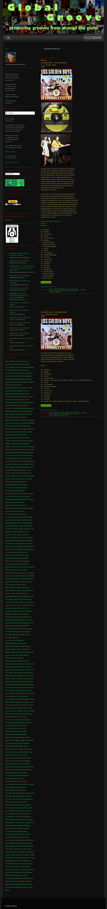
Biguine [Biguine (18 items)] (7, 414)
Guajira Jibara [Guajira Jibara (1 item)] (9, 561)
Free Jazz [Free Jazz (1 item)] (8, 537)
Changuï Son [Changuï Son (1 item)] (15, 458)
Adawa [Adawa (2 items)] (22, 364)
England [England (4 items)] (29, 523)
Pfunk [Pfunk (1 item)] (20, 699)
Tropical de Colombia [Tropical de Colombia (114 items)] (18, 852)
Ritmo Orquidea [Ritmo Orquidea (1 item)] (18, 752)
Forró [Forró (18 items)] (24, 532)
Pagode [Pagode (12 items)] (23, 673)
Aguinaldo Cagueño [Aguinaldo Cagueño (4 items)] (25, 379)
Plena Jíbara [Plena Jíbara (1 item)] (18, 705)
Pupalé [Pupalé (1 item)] (17, 731)
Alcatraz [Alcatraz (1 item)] (8, 396)
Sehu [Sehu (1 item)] (19, 778)
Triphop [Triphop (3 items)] (29, 849)
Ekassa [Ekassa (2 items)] (28, 520)
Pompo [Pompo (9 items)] (13, 708)
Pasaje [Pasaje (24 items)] (15, 681)
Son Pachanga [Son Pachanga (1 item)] (10, 819)
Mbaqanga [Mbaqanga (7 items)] (23, 623)
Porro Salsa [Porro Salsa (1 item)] (26, 720)
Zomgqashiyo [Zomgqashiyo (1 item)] (18, 887)
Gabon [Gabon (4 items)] (30, 537)
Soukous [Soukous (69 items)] (28, 822)
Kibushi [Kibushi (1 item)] (23, 599)
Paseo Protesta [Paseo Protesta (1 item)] (10, 690)
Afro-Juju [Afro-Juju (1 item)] (8, 373)
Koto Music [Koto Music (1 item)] (8, 602)
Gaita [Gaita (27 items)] (12, 540)
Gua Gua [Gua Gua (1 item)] (17, 552)
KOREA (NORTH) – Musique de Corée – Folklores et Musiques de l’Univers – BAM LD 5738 (21, 268)
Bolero (51, 289)
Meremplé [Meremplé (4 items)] (8, 631)
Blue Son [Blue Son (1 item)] (19, 417)
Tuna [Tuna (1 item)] (13, 858)
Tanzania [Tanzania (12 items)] (17, 840)
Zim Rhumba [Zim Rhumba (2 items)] (9, 887)
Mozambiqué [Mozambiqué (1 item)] (24, 655)
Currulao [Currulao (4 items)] (19, 496)
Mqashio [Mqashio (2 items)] (20, 658)
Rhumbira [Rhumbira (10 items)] (14, 743)
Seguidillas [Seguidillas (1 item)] (8, 778)
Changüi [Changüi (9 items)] (22, 458)
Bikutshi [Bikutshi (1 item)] (24, 414)
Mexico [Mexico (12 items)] (18, 646)
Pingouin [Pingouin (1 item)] (12, 702)
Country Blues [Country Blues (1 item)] (9, 479)
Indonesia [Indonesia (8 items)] (28, 582)
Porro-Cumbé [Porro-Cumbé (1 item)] (27, 708)
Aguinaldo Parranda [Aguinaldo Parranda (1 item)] (11, 394)
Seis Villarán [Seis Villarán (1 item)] (17, 799)
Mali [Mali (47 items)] (15, 614)
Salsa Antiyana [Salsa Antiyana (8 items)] (21, 767)
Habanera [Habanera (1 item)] (18, 576)
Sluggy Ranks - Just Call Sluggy (19, 275)
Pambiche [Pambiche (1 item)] (20, 676)
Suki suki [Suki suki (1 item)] (26, 828)
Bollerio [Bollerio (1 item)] (25, 423)
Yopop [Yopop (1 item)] (21, 875)
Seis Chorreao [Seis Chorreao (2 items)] (10, 787)
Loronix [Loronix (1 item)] (27, 608)
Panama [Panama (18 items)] (8, 678)
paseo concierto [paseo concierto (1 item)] (10, 687)
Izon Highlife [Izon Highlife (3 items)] (17, 584)
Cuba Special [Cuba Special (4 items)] (9, 482)
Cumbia (61, 412)
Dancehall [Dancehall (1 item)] (16, 499)
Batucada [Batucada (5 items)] (30, 408)
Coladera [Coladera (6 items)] (12, 467)
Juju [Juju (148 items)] (27, 593)
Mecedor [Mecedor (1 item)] (30, 623)
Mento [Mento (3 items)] (28, 626)
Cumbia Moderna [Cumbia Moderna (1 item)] (19, 490)
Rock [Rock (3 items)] (16, 755)
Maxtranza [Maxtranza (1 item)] (28, 620)
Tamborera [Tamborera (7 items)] (13, 837)
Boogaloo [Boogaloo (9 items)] (24, 429)
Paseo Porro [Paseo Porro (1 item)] (31, 687)
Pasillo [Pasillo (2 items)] (32, 693)
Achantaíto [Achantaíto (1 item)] (16, 364)
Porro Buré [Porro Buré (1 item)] (8, 714)
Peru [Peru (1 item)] (15, 699)
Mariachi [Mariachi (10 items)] (8, 620)
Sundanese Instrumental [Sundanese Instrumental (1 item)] (13, 831)
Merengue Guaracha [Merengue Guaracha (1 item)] (12, 637)
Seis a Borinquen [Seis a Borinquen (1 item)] (10, 781)
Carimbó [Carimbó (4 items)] (8, 452)
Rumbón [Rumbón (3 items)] (27, 764)
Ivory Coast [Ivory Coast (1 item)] (9, 584)
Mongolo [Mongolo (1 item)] (8, 649)
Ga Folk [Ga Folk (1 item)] (7, 540)
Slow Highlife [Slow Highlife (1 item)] (26, 805)
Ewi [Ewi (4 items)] (10, 529)
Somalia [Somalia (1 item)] (21, 808)
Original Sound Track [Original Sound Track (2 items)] (26, 670)
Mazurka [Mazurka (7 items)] (12, 623)
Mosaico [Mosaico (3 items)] (8, 655)
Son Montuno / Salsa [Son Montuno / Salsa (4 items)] (12, 817)
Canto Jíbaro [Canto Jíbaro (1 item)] (30, 446)
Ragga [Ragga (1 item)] (16, 737)
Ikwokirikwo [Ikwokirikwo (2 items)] (17, 582)
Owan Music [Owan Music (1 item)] (9, 673)
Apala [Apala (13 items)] (7, 399)
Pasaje (69, 290)
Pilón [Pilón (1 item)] (6, 702)
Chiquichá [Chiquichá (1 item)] (8, 464)
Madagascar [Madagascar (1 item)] (9, 614)
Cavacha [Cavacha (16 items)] (14, 452)
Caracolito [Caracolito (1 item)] (31, 449)
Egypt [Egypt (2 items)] (24, 520)
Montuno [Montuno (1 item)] (14, 649)
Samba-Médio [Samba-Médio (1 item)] (27, 770)
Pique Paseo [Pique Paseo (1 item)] (19, 702)
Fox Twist (71, 289)
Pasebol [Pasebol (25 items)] (14, 684)
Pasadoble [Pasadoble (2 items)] (8, 681)
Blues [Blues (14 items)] (14, 417)
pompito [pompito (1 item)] (7, 708)
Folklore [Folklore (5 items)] (19, 532)
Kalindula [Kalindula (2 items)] (13, 599)
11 (43, 316)
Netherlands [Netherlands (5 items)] (9, 664)
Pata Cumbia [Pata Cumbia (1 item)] (17, 696)
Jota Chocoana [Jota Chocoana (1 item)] (21, 593)
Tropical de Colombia (55, 292)
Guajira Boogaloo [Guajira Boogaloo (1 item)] (11, 558)
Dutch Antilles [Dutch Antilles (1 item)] (28, 517)
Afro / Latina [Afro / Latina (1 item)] (9, 376)
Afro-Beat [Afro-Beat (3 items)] (11, 370)
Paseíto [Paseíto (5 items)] (27, 693)
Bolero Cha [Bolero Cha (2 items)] (20, 420)
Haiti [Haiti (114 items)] (22, 576)
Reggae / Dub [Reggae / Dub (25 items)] (24, 740)
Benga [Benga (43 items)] (26, 411)
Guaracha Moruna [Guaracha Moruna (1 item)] (11, 567)
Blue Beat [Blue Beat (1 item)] (8, 417)
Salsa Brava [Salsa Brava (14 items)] (30, 767)
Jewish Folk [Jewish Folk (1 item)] (24, 590)
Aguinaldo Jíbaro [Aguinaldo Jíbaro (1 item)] (10, 391)
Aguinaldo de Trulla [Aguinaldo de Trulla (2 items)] (25, 388)
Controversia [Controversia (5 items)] (27, 473)
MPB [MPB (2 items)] (15, 658)
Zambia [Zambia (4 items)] (17, 881)
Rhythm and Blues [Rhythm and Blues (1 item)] (24, 743)
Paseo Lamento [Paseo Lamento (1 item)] (21, 687)
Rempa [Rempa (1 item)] (31, 740)
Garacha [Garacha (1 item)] (8, 543)
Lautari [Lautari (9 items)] (30, 605)
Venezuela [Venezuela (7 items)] (25, 869)
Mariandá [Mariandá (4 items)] (14, 620)
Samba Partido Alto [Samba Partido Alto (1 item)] (22, 775)
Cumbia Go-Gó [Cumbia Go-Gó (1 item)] (10, 488)
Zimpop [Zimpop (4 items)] (29, 884)
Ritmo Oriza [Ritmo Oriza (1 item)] (9, 752)
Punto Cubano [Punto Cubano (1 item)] (21, 728)
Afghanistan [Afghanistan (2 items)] (30, 367)
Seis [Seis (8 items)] (22, 778)
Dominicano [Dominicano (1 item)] (20, 511)
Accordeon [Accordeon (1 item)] (8, 364)
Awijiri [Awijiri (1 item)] (7, 405)
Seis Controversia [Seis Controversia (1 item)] (11, 790)
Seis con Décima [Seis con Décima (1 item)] (20, 787)
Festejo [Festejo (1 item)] (21, 529)
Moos (7, 49)
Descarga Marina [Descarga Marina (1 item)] (10, 511)
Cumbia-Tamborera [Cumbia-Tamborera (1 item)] (11, 485)
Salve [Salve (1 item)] (7, 770)
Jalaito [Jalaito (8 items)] (23, 584)
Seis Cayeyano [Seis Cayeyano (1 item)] (22, 781)
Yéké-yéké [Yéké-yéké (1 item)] (26, 878)
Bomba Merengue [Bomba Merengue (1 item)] (24, 426)
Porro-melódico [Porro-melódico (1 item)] (18, 711)
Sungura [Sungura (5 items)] (24, 831)
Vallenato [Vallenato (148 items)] (8, 866)
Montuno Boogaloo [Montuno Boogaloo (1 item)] (23, 649)
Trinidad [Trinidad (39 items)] (23, 849)
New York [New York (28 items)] (28, 667)
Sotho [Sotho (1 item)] (23, 822)
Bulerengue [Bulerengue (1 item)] (9, 438)
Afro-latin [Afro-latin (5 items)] (14, 373)
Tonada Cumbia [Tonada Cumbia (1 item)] (28, 846)
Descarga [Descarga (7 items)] (30, 508)
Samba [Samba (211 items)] (19, 770)
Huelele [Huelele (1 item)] (14, 579)
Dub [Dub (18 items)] (21, 517)
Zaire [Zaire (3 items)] (32, 878)
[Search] (93, 37)
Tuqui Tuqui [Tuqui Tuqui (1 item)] (19, 858)
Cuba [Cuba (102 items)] (30, 479)
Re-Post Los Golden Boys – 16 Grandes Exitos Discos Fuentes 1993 (54, 62)
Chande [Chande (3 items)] (7, 458)
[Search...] (20, 113)
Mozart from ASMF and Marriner (19, 261)
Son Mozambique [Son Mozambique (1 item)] (25, 817)
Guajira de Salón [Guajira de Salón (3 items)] (22, 558)
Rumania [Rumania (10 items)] (28, 758)
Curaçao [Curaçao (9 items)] (12, 496)
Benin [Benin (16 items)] (31, 411)
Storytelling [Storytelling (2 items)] (26, 825)
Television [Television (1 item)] (30, 840)
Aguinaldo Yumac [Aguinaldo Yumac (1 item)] (24, 394)
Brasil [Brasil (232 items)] (20, 432)
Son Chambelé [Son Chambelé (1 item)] (10, 811)
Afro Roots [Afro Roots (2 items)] (21, 376)
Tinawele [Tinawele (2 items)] (29, 843)
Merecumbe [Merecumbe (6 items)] (20, 629)
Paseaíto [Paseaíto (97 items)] (8, 684)
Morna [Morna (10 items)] (32, 652)
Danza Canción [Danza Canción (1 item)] (30, 499)
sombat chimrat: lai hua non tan (19, 288)
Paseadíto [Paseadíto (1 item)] (29, 681)
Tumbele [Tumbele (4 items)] (32, 855)
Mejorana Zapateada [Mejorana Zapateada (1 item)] (18, 626)
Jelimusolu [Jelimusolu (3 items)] (16, 590)
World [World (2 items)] (7, 875)
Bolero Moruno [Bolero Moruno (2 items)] (10, 423)
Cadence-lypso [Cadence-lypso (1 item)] (16, 441)
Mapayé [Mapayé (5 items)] (21, 617)
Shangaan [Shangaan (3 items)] (19, 802)
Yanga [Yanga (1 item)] (16, 875)
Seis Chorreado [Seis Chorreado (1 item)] (29, 784)
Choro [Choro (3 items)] (20, 464)
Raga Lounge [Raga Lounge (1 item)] (9, 737)
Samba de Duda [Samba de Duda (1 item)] (10, 775)
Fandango (62, 289)
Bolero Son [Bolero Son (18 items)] (18, 423)
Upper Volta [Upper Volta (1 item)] (20, 864)
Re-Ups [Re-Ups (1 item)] (28, 737)
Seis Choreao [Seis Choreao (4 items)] (19, 784)
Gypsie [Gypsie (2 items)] (32, 573)
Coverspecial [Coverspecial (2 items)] (19, 479)
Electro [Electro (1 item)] (17, 523)
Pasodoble (76, 413)
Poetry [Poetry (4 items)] (31, 705)
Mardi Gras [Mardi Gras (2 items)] (27, 617)
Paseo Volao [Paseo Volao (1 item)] (20, 693)
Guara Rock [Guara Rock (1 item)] (23, 570)
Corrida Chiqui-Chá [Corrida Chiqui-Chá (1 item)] (11, 476)
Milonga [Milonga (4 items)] (27, 646)
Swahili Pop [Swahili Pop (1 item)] (9, 834)
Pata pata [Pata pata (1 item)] (24, 696)
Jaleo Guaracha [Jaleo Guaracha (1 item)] (10, 587)
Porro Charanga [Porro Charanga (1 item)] (18, 714)
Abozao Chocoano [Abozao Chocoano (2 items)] (22, 361)
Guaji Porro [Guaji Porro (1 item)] (20, 555)
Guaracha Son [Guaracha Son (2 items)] (22, 567)
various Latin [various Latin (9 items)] (9, 869)
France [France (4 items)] (14, 535)
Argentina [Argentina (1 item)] (21, 399)
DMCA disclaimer (10, 152)
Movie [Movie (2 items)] (18, 655)
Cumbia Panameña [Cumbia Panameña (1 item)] (11, 493)
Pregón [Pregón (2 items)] (7, 725)
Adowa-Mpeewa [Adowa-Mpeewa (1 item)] (10, 367)
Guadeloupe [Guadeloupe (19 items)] (9, 552)
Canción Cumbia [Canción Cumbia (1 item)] (10, 446)
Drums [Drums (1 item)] (18, 517)
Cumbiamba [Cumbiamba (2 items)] (9, 490)
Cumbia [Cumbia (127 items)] (23, 482)
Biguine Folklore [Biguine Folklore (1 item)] (15, 414)
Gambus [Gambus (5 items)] (23, 540)
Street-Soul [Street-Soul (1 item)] (9, 828)
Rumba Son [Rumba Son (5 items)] (20, 764)
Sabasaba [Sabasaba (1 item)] (8, 767)
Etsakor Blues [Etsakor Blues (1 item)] (27, 526)
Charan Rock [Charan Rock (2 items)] (9, 461)
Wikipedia (44, 225)
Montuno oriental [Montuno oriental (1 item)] (10, 652)
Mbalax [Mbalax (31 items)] (17, 623)
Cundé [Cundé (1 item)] (7, 496)
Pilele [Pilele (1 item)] (32, 699)
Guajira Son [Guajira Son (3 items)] (18, 561)
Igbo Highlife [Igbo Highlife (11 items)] (29, 579)
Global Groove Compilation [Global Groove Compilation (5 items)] (14, 546)
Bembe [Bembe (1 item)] (21, 411)
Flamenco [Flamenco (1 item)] (27, 529)
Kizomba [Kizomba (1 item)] (28, 599)
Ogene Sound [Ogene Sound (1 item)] (14, 670)
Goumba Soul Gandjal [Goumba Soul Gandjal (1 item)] (22, 549)
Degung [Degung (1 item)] (23, 508)
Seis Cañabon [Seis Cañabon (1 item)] (9, 784)
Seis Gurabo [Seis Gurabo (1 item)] (30, 793)
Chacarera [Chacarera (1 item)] (8, 455)
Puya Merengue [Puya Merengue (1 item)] (10, 734)
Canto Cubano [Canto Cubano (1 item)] (21, 446)
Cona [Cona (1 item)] (28, 470)
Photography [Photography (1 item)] (26, 699)
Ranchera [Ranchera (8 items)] (22, 737)
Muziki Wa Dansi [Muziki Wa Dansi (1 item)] (23, 661)
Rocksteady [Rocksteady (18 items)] (9, 758)
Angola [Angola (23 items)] (21, 396)
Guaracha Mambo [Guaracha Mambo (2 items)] (22, 564)
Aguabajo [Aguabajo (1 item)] (8, 379)
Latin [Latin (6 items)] (12, 605)
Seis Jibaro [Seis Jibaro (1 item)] (8, 796)
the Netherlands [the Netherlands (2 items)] (10, 843)
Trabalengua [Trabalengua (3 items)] (9, 849)
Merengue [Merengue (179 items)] (15, 631)
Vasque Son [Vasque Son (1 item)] (18, 869)
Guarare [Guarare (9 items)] (15, 570)
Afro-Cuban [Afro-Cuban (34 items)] (18, 370)
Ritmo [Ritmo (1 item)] (17, 746)
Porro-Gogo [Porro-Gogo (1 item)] (9, 711)
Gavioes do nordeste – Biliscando (19, 317)
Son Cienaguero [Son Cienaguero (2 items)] (20, 811)
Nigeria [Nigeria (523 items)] (7, 670)
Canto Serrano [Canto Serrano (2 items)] (10, 449)
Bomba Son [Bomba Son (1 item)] (9, 429)
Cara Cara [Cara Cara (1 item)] (24, 449)
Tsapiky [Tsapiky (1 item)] (31, 852)
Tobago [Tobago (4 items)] (11, 846)
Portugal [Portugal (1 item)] (8, 723)
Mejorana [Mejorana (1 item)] (8, 626)
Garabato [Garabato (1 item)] (29, 540)
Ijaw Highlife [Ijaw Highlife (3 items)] (9, 582)
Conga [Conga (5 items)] (7, 473)
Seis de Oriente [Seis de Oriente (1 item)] (10, 793)
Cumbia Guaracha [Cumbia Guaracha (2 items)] (21, 488)
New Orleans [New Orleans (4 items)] (17, 664)
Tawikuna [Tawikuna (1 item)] (24, 840)
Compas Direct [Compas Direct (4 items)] (22, 470)
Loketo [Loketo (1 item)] (22, 608)
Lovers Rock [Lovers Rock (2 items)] (14, 611)
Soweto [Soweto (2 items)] (15, 825)
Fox (67, 289)
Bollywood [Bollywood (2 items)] (31, 423)
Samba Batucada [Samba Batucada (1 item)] (10, 772)
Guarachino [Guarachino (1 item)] (9, 570)
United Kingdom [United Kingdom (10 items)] (10, 864)
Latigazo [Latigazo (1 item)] (8, 605)
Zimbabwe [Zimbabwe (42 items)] (23, 884)
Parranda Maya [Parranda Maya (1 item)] (28, 678)
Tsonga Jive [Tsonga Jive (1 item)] (14, 855)
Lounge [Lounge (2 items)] (7, 611)
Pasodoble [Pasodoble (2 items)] (8, 696)
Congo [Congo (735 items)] (12, 473)
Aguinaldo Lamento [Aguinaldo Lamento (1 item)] (23, 391)
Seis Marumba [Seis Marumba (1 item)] (17, 796)
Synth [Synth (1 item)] (15, 834)
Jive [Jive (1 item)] (32, 590)
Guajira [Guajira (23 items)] (26, 555)
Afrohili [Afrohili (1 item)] (15, 376)
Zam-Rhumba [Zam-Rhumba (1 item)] (9, 881)
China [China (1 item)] (32, 461)
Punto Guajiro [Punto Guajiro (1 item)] (9, 731)
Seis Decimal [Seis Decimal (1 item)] (21, 790)
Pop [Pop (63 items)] (17, 708)
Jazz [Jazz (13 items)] (27, 587)
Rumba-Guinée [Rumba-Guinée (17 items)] (15, 761)
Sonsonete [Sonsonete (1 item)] (8, 822)
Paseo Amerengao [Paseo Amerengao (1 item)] (27, 684)
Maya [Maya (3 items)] (7, 623)
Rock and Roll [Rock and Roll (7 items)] (22, 755)
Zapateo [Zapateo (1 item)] (28, 881)
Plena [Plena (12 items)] (31, 702)
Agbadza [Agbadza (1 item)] (28, 376)
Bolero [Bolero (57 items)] (24, 417)
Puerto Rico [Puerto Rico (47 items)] (9, 728)
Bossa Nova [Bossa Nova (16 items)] (9, 432)
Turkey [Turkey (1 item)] (25, 858)
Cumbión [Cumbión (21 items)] (31, 493)
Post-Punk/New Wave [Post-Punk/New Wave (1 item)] (18, 723)
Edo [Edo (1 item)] (12, 520)
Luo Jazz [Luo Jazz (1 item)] (22, 611)
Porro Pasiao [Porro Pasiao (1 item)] (18, 720)
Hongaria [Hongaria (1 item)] (8, 579)
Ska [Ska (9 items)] (20, 805)
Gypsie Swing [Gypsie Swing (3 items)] (9, 576)
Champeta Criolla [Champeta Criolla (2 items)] (26, 455)
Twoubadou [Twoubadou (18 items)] (9, 861)
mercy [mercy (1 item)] (14, 629)
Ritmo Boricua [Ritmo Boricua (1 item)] (24, 746)
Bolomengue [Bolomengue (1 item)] (9, 426)
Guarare (51, 290)
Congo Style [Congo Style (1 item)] (19, 473)
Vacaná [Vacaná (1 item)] (29, 864)
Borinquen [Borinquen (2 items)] (31, 429)
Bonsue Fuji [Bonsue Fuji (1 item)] (17, 429)
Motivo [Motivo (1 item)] (13, 655)
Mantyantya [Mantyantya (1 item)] (9, 617)
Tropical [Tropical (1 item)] (7, 852)
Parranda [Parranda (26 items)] (20, 678)
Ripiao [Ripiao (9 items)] (13, 746)
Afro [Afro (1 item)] (6, 370)
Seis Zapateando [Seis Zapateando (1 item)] (26, 799)
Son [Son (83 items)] (25, 808)
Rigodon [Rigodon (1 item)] (8, 746)
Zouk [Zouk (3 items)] (24, 887)
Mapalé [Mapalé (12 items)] (15, 617)
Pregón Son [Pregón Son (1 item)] (14, 725)
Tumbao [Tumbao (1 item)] (26, 855)
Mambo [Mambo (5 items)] (19, 614)
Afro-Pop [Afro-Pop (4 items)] (30, 373)
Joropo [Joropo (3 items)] (13, 593)
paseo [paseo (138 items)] (19, 684)
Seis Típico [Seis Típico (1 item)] (8, 799)
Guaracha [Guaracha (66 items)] (26, 561)
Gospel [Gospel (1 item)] (12, 549)
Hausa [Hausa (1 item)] (27, 576)
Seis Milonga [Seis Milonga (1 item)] (27, 796)
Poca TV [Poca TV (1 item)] (26, 705)
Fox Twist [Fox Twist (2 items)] (8, 535)
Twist (66, 415)
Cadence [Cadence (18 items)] (8, 441)
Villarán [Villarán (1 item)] (31, 869)
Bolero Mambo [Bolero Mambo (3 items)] (29, 420)
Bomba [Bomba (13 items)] (16, 426)
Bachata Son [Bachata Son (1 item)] (9, 408)
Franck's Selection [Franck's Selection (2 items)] (23, 535)
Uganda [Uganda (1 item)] (15, 861)
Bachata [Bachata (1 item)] (12, 405)
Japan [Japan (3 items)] (24, 587)
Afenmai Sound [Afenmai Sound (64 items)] (21, 367)
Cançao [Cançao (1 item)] (17, 449)
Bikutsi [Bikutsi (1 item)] (29, 414)
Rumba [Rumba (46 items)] (7, 761)
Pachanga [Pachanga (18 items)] (17, 673)
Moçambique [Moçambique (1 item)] (9, 658)
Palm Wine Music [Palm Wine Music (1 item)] (11, 676)
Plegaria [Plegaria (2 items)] (26, 702)
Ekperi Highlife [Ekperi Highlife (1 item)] (10, 523)
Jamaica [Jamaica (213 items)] (18, 587)
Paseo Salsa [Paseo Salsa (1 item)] (20, 690)
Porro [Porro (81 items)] (20, 708)
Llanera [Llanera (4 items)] (13, 608)
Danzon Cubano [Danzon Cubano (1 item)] (19, 502)
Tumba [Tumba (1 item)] (20, 855)
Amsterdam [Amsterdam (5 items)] (14, 396)
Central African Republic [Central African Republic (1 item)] (25, 452)
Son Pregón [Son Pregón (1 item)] (28, 819)
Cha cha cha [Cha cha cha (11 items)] (16, 455)
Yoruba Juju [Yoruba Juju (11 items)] (9, 878)
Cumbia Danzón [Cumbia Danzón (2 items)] (23, 485)
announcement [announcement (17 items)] (28, 396)
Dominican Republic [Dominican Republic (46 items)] (11, 514)
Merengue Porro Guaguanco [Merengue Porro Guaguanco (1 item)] (14, 640)
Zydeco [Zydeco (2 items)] (7, 890)
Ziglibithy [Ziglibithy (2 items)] (8, 884)
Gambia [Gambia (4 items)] (17, 540)
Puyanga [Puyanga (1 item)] (19, 734)
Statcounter (8, 220)
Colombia (56, 289)
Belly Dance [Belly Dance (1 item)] (15, 411)
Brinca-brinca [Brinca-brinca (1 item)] (9, 435)
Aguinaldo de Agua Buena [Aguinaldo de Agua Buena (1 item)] (13, 385)
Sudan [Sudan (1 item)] (21, 828)
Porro (77, 290)
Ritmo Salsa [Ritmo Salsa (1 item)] (28, 752)
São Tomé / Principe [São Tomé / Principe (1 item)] (23, 834)
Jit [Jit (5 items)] (29, 590)
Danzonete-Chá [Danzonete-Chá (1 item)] (10, 505)
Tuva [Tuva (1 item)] (29, 858)
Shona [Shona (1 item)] (25, 802)
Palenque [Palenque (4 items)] (29, 673)
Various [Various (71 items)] (17, 866)
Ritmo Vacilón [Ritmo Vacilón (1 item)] (9, 755)
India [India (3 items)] (23, 582)
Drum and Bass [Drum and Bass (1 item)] (10, 517)
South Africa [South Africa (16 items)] (9, 825)
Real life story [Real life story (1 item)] (9, 740)
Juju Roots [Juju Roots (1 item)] (24, 596)
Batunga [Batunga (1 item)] (8, 411)
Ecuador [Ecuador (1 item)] (8, 520)
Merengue (57, 290)
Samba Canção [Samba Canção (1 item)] (22, 772)
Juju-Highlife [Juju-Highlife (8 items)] (9, 596)
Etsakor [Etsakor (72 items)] (20, 526)
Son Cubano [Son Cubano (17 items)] (9, 814)
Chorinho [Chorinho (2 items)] (15, 464)
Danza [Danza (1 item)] (22, 499)
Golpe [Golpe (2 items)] (7, 549)
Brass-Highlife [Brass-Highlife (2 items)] (27, 432)
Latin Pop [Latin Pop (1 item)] (25, 605)
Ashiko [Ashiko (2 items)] (27, 399)
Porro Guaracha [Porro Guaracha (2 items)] (21, 717)
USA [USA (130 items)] (25, 864)
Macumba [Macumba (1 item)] (28, 611)
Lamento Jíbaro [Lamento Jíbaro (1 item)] (29, 602)
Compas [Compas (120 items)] (14, 470)
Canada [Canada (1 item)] (20, 443)
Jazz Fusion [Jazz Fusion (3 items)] (9, 590)
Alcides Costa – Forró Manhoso (19, 328)
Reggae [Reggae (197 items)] (17, 740)
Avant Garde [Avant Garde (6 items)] (17, 402)
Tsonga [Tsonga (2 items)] (7, 855)
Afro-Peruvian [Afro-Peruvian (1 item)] (22, 373)
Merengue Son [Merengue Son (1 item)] (21, 643)
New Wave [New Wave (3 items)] (20, 667)
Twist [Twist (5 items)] (33, 858)
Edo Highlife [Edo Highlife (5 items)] (18, 520)
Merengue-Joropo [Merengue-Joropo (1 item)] (25, 631)
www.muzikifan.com (10, 158)
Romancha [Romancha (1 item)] (16, 758)
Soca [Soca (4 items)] (16, 808)
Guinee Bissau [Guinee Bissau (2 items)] (19, 573)
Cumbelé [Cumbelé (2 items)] (17, 482)
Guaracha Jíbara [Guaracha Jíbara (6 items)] (10, 564)
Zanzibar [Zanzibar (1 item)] (22, 881)
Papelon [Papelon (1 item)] (13, 678)
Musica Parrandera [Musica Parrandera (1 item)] (11, 661)
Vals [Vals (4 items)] (13, 866)
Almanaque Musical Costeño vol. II (51, 221)
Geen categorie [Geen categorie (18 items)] (16, 543)
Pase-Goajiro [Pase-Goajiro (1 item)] (21, 681)
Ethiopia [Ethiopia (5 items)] (15, 526)
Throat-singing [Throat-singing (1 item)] (20, 843)
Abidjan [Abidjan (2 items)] (13, 361)
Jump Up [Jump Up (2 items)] (31, 596)
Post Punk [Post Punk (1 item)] (29, 723)
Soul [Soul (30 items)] (33, 822)
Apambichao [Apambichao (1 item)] (13, 399)
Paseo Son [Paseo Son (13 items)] (27, 690)
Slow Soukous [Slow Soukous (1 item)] (10, 808)
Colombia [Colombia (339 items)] (18, 467)
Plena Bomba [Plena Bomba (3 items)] (9, 705)
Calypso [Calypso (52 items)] (8, 443)
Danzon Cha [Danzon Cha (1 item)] (9, 502)
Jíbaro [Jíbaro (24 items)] (7, 599)
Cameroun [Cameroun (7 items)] (14, 443)
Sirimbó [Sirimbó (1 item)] (16, 805)
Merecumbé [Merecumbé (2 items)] (28, 629)
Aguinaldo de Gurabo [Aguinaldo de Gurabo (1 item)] (12, 388)
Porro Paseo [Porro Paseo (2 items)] (9, 720)
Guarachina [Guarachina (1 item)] (31, 567)
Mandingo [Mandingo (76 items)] (25, 614)
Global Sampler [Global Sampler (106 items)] (28, 546)
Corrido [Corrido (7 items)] (20, 476)
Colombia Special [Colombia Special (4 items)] (27, 467)
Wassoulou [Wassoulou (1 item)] (28, 872)
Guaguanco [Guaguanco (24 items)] (23, 552)
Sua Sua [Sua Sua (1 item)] (16, 828)
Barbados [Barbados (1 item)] (23, 408)
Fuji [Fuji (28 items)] (23, 537)
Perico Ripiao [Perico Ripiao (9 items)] (9, 699)
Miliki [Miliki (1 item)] (23, 646)
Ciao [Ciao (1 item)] (6, 467)
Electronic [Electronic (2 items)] (23, 523)
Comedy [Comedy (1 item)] (8, 470)
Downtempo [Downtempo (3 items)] (22, 514)
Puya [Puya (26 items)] (25, 731)
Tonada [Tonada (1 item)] (20, 846)
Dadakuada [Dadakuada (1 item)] (9, 499)
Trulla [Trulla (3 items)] (27, 852)
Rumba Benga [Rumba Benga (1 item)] (25, 761)
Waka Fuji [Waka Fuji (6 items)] (12, 872)
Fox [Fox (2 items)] (28, 532)
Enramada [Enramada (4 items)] (8, 526)
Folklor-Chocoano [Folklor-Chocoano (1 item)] (11, 532)
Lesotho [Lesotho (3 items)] (7, 608)
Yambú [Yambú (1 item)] (11, 875)
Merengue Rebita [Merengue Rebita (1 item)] (10, 643)
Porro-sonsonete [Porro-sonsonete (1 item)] (29, 711)
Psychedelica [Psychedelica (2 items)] (22, 725)
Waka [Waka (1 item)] (7, 872)
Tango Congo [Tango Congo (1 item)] (9, 840)
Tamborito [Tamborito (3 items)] (20, 837)
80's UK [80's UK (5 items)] (7, 361)
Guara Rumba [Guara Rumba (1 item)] (9, 573)
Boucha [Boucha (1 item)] (15, 432)
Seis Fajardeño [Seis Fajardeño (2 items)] (20, 793)
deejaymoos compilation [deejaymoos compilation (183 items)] (13, 508)
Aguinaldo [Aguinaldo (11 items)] (15, 379)
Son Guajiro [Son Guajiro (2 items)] (18, 814)
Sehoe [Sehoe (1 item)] (15, 778)
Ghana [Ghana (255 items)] (30, 543)
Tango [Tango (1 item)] (26, 837)
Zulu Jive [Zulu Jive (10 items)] (30, 887)
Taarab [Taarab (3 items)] (7, 837)
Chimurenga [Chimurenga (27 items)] (26, 461)
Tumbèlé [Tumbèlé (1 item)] (8, 858)
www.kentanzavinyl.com (11, 162)
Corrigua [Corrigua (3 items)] (26, 476)
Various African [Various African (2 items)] (25, 866)
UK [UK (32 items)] (20, 861)
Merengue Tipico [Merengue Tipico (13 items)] (10, 646)
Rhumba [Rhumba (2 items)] (8, 743)
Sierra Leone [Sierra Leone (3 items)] (9, 805)
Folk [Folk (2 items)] (32, 529)
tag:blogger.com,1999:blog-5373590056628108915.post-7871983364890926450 (18, 295)
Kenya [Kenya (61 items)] (18, 599)
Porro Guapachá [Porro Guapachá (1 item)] (10, 717)
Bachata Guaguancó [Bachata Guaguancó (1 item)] (22, 405)
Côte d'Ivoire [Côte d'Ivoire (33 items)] (26, 496)
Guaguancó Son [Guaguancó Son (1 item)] (10, 555)
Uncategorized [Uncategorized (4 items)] (26, 861)
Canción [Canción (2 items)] (26, 443)
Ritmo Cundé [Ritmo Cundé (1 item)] (9, 749)
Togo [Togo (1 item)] (15, 846)
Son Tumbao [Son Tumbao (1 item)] (17, 822)
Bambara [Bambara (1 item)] (17, 408)
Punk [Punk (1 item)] (15, 728)
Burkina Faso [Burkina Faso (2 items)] (17, 438)
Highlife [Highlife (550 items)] (31, 576)
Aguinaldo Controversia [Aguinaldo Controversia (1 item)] (12, 382)
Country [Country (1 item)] (31, 476)
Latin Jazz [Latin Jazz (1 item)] (18, 605)
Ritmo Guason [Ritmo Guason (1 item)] (18, 749)
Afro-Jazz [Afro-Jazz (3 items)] (26, 370)
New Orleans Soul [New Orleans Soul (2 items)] (11, 667)
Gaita (75, 289)
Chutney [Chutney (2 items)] (31, 464)
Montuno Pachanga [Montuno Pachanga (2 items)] (23, 652)
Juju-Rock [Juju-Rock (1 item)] (17, 596)
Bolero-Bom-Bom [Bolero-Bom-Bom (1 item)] (10, 420)
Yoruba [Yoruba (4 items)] (25, 875)
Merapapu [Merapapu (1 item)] (8, 629)
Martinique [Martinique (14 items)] (21, 620)
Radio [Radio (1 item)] (24, 734)
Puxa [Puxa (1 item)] (21, 731)
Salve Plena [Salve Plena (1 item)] (13, 770)
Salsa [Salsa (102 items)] (14, 767)
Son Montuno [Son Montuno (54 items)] (26, 814)
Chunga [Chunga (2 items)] (25, 464)
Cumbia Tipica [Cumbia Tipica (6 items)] (22, 493)
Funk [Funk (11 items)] (26, 537)
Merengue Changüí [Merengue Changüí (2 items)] (11, 634)
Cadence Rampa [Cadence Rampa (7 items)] (27, 441)
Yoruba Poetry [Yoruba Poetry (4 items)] (17, 878)
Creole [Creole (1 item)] (26, 479)
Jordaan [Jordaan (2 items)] (8, 593)
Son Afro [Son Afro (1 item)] (30, 808)
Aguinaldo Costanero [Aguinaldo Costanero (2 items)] (27, 382)
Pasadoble (64, 290)
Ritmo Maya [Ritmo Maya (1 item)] (28, 749)
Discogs (43, 223)
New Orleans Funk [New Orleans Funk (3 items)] (28, 664)
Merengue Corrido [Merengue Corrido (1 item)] (24, 634)
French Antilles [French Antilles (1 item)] (17, 537)
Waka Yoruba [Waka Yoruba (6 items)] (20, 872)
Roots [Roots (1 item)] (23, 758)
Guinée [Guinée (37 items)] (27, 573)
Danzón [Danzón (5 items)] (18, 505)
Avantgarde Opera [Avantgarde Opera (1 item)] (28, 402)
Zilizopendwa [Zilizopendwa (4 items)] (15, 884)
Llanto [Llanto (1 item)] (18, 608)
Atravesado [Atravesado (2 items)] (9, 402)
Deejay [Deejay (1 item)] (23, 505)
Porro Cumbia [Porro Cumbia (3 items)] (28, 714)
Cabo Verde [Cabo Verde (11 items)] (26, 438)
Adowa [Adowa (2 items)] (27, 364)
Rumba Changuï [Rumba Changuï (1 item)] (10, 764)
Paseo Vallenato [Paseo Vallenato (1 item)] (10, 693)
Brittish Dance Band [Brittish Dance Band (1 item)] (20, 435)
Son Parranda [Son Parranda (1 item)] (19, 819)
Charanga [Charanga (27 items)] (28, 458)
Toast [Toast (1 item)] (7, 846)
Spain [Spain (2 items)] (21, 825)
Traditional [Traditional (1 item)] (17, 849)
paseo (73, 290)
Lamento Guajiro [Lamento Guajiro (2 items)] (18, 602)
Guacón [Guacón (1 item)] (31, 549)
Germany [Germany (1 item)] (25, 543)
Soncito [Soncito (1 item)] (28, 811)
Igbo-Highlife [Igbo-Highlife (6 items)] (21, 579)
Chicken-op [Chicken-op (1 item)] (18, 461)
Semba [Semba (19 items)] (7, 802)
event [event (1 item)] (7, 529)
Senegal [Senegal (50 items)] (13, 802)
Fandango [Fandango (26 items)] (15, 529)
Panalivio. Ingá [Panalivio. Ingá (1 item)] (28, 676)
